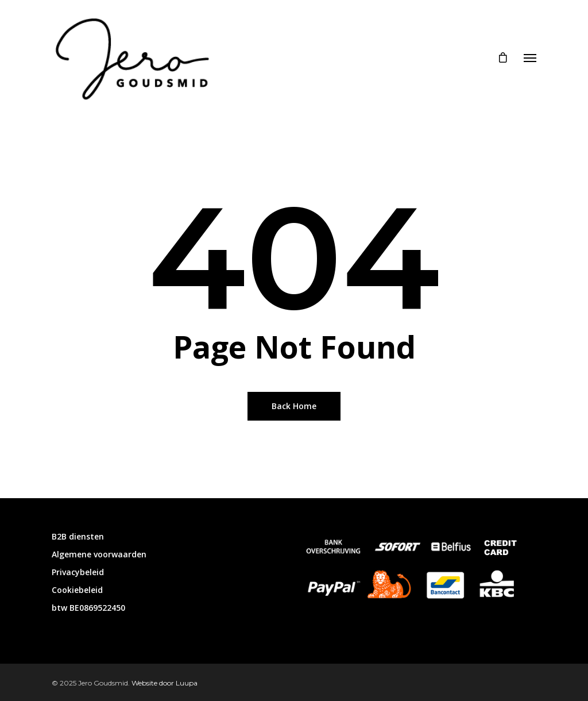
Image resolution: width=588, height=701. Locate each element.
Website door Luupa (164, 683)
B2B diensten (78, 536)
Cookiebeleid (77, 589)
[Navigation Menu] (530, 57)
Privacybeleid (78, 572)
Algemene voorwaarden (99, 554)
